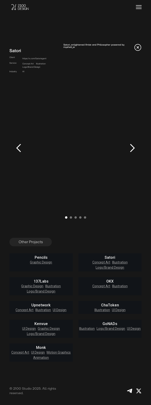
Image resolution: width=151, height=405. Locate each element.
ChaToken (110, 305)
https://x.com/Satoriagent (34, 58)
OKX (110, 281)
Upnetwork (41, 305)
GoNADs (109, 324)
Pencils (41, 257)
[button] (139, 7)
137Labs (41, 281)
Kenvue (41, 324)
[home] (19, 7)
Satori (110, 257)
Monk (41, 348)
